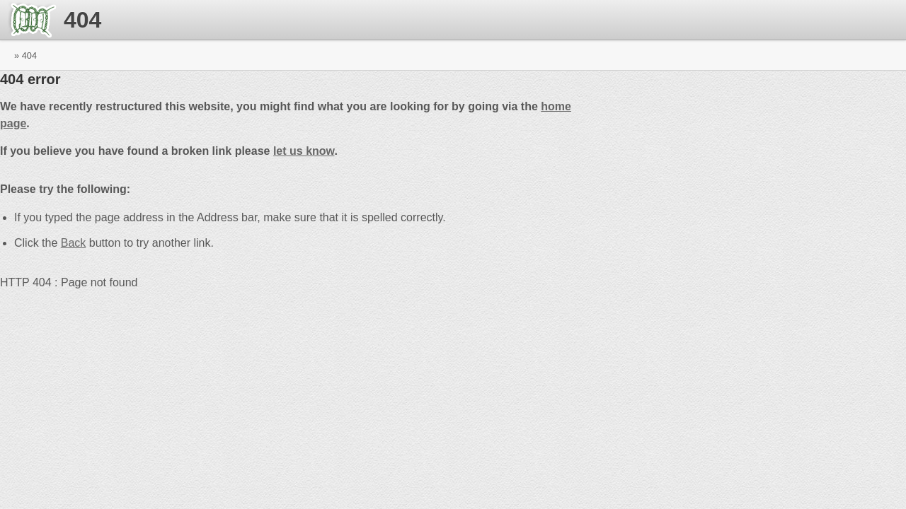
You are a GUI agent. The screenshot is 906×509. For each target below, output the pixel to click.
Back (73, 243)
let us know (304, 151)
